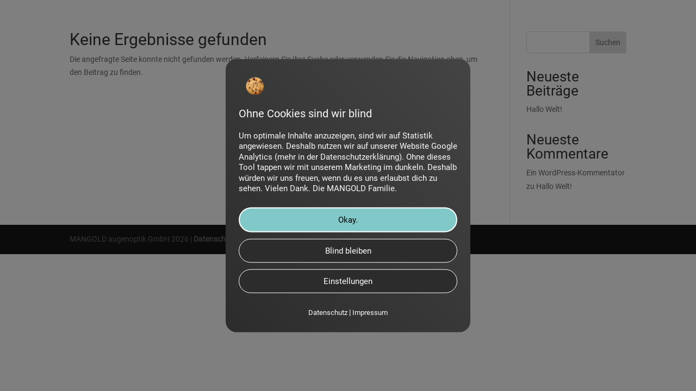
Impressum (370, 312)
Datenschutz (327, 312)
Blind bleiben (348, 251)
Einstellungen (348, 281)
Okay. (348, 220)
